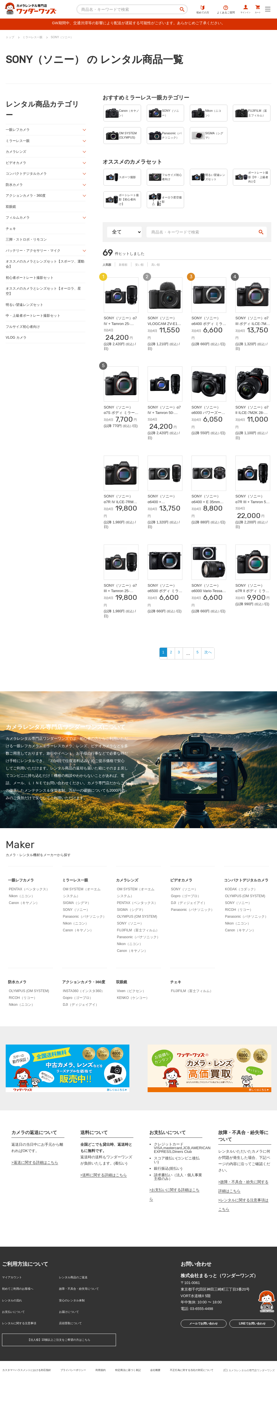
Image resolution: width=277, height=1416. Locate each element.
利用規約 (131, 1401)
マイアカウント (15, 1319)
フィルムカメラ (19, 222)
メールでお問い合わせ (201, 1367)
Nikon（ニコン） (22, 929)
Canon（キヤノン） (24, 936)
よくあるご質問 (214, 10)
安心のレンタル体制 (75, 1337)
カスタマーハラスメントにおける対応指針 (45, 1401)
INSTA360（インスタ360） (84, 1033)
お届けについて (72, 1347)
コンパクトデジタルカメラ (28, 177)
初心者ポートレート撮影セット (32, 285)
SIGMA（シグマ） (77, 936)
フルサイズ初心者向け (24, 336)
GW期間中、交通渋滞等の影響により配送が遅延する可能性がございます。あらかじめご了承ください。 (138, 24)
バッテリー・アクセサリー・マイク (35, 257)
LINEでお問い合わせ (252, 1367)
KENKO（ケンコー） (133, 1031)
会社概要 (194, 1401)
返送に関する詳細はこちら (36, 1205)
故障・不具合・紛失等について (85, 1328)
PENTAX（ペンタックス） (29, 923)
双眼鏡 (11, 211)
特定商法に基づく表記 (162, 1401)
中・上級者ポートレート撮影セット (35, 325)
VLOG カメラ (17, 348)
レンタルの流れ (15, 1337)
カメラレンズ (17, 154)
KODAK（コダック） (241, 932)
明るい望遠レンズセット (26, 313)
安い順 (145, 282)
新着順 (127, 282)
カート (255, 10)
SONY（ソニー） (76, 943)
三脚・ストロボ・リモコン (28, 245)
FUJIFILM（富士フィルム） (138, 964)
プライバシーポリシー (99, 1401)
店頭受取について (74, 1356)
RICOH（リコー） (239, 952)
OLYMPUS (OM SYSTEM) (137, 950)
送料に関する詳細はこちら (104, 1218)
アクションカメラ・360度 (27, 200)
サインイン (237, 10)
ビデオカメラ (17, 165)
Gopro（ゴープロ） (186, 929)
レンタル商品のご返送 (77, 1319)
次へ (211, 686)
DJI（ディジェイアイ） (189, 936)
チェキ (11, 234)
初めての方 (191, 10)
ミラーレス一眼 (19, 143)
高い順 (164, 282)
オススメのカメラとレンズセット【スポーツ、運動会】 (44, 271)
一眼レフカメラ (19, 131)
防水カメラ (15, 188)
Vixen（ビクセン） (131, 1024)
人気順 (108, 282)
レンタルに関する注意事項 (24, 1356)
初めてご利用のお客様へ (22, 1328)
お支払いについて (17, 1347)
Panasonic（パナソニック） (84, 950)
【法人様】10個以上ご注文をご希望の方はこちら (59, 1372)
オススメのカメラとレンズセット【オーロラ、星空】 (44, 299)
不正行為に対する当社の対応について (107, 1405)
